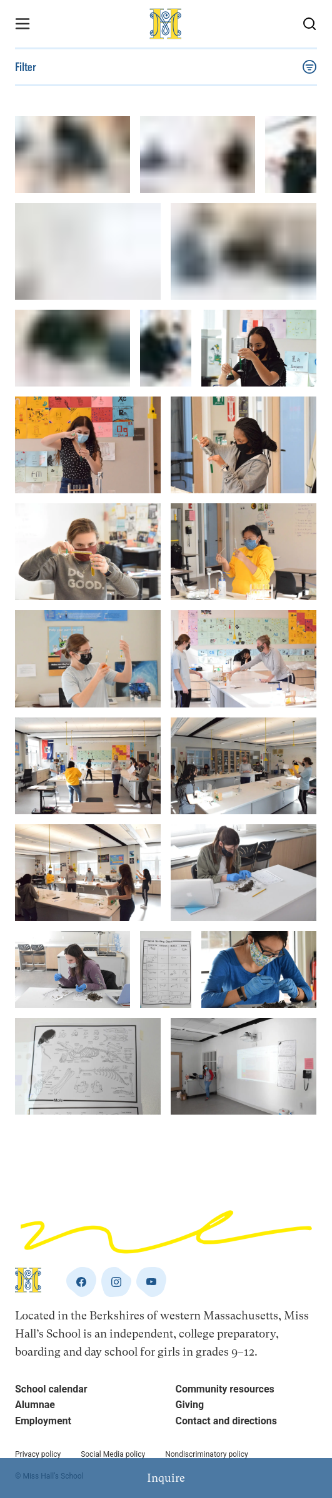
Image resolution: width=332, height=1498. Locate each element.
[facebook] (81, 1282)
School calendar (51, 1389)
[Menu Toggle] (22, 23)
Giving (190, 1405)
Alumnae (35, 1405)
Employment (43, 1421)
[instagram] (116, 1282)
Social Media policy (113, 1454)
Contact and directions (226, 1421)
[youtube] (151, 1282)
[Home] (166, 23)
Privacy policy (38, 1454)
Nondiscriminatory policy (206, 1454)
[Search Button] (309, 23)
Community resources (225, 1389)
